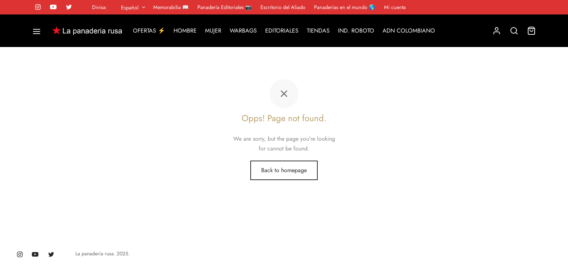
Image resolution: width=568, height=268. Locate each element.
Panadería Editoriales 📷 (224, 7)
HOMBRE (185, 30)
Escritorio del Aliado (282, 7)
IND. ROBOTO (356, 30)
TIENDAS (318, 30)
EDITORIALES (281, 30)
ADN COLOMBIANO (409, 30)
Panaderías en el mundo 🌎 (344, 7)
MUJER (213, 30)
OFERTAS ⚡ (149, 30)
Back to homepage (284, 170)
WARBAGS (243, 30)
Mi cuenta (395, 7)
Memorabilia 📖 (171, 7)
